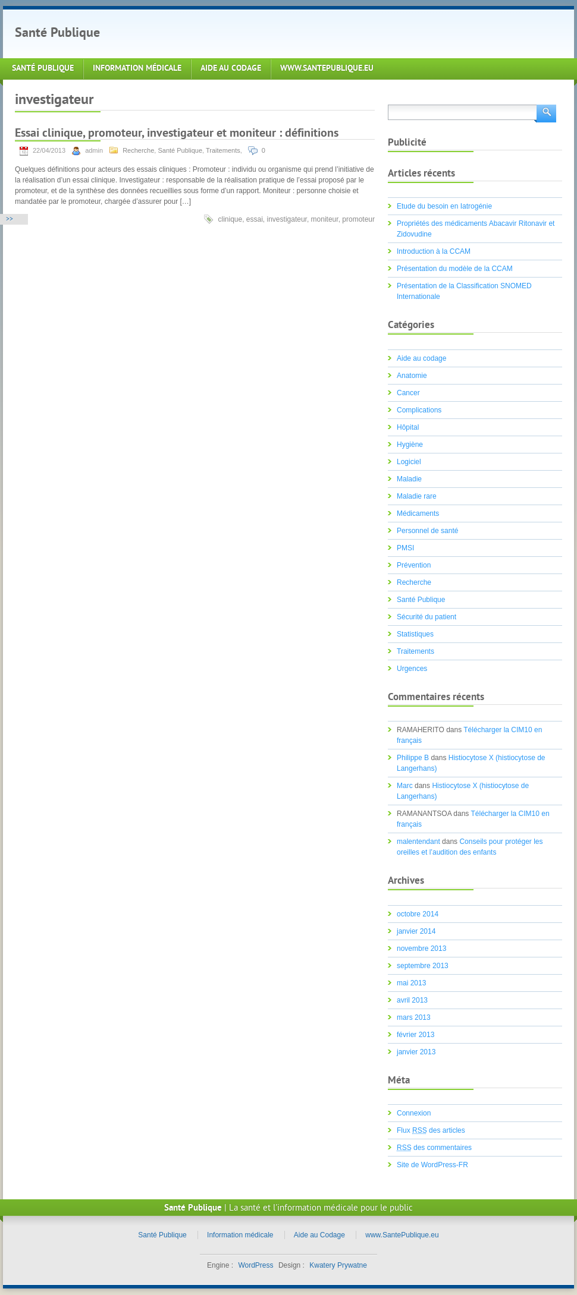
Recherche (138, 150)
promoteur (358, 219)
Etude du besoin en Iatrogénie (444, 206)
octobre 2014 (417, 914)
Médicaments (418, 513)
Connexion (414, 1113)
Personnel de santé (427, 531)
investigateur (287, 219)
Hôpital (408, 427)
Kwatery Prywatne (338, 1265)
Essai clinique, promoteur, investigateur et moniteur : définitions (176, 134)
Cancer (408, 393)
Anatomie (412, 375)
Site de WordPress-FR (432, 1165)
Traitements (223, 150)
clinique (230, 219)
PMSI (405, 548)
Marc (405, 786)
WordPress (255, 1265)
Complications (419, 410)
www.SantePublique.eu (327, 69)
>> (9, 219)
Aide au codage (421, 358)
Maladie (409, 479)
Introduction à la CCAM (434, 251)
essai (254, 219)
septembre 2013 (423, 966)
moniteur (324, 219)
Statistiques (415, 634)
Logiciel (409, 462)
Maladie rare (417, 496)
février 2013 (415, 1035)
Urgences (412, 668)
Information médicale (137, 69)
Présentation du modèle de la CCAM (455, 268)
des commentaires (434, 1147)
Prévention (414, 565)
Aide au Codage (230, 69)
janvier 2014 (416, 931)
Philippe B (413, 758)
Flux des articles (431, 1130)
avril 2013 (412, 1000)
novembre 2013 (421, 948)
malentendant (418, 841)
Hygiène (410, 444)
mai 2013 (411, 983)
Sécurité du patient (426, 617)
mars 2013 (414, 1017)
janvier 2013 (416, 1052)
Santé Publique (57, 34)
